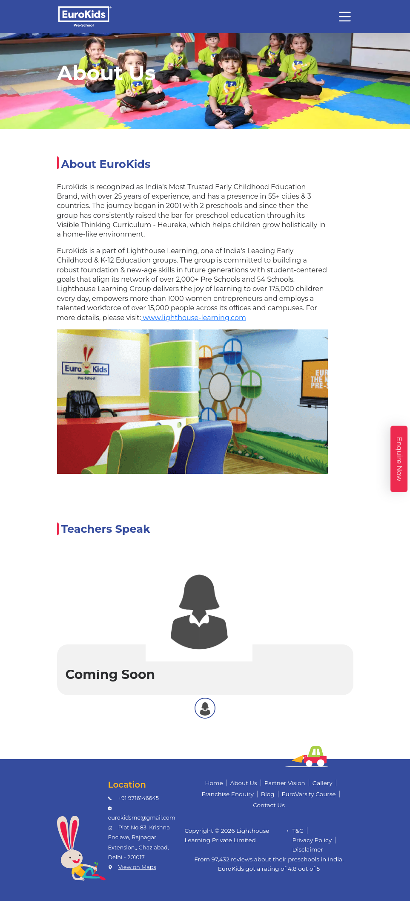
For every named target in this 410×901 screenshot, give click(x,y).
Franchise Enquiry (227, 794)
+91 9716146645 (138, 798)
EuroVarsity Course (309, 794)
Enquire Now (399, 459)
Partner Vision (284, 783)
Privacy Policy (312, 840)
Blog (268, 794)
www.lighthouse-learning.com (193, 318)
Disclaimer (308, 849)
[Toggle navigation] (344, 16)
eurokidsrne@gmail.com (141, 817)
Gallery (323, 783)
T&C (298, 830)
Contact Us (269, 805)
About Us (243, 783)
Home (214, 783)
